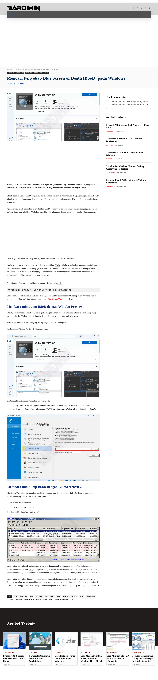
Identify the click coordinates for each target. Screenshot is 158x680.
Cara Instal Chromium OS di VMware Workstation (39, 658)
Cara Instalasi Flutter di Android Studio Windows (65, 658)
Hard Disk (66, 596)
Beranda (9, 70)
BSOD (31, 596)
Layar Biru (11, 600)
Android (109, 159)
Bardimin (21, 83)
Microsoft (74, 316)
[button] (10, 14)
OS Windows (17, 70)
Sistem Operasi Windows (62, 600)
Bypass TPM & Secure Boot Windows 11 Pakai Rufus (14, 658)
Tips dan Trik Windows (41, 73)
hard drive (22, 272)
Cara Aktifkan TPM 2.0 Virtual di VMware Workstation (118, 658)
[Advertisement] (79, 42)
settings (38, 600)
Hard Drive (74, 596)
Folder (58, 596)
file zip (19, 507)
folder (59, 283)
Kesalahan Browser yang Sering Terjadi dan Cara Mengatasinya (43, 322)
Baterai (16, 596)
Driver (46, 596)
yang (31, 569)
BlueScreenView (55, 299)
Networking (138, 652)
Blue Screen (23, 596)
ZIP (73, 600)
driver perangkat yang (86, 579)
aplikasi (17, 401)
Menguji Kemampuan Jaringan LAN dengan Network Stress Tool (142, 658)
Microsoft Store (41, 329)
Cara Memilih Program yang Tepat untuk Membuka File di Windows (45, 259)
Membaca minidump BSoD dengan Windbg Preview (130, 102)
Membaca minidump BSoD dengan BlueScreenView (130, 104)
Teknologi (29, 73)
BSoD (28, 196)
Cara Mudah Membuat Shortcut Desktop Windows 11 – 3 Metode (125, 167)
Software (20, 73)
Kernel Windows (90, 596)
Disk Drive (39, 596)
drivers (52, 596)
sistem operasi (47, 600)
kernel (81, 596)
